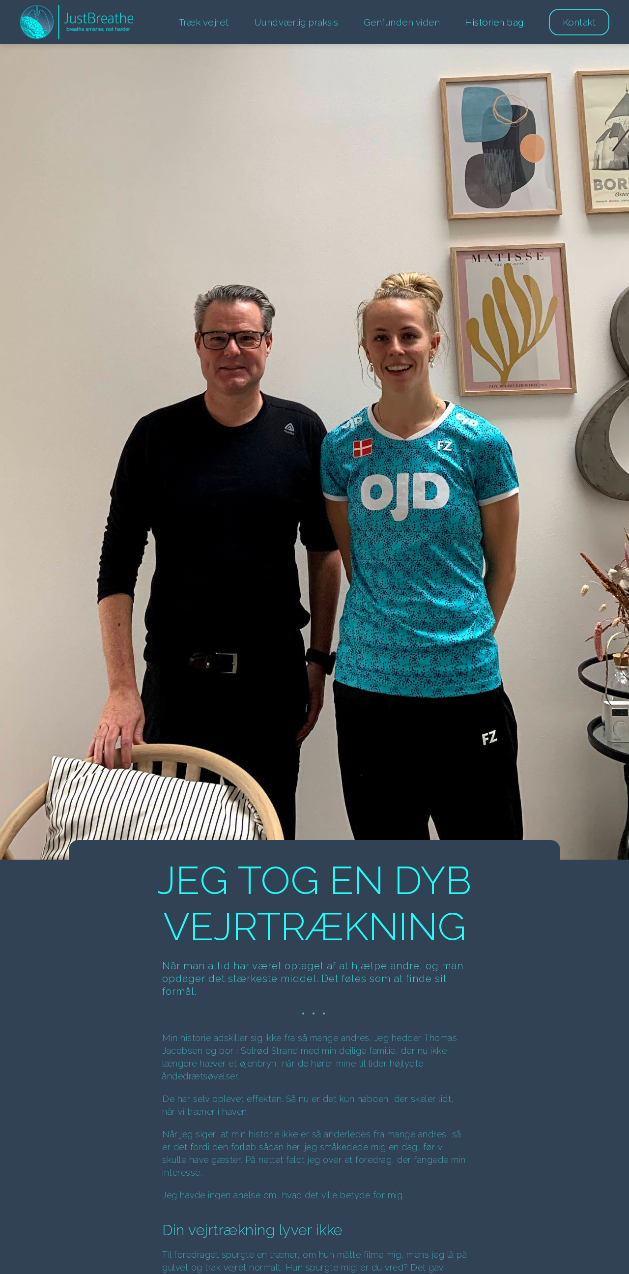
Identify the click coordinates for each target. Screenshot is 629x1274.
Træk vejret (204, 22)
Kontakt (579, 22)
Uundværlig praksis (296, 22)
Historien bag (494, 22)
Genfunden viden (402, 22)
